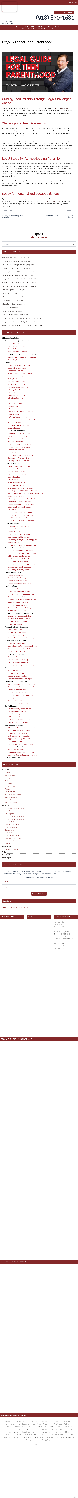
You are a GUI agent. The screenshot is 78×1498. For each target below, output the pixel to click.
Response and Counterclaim (19, 387)
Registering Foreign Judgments (20, 744)
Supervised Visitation (16, 496)
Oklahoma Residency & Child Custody (14, 216)
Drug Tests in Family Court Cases (13, 301)
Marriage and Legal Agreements (17, 341)
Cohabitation (13, 349)
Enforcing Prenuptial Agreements (21, 360)
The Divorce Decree (15, 409)
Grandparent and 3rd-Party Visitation (22, 504)
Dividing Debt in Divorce (18, 436)
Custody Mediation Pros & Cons (20, 649)
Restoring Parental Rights (10, 308)
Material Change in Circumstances (21, 564)
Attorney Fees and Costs (17, 733)
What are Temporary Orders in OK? (13, 297)
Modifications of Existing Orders (20, 551)
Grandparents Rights (11, 827)
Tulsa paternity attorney (52, 201)
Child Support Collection (16, 817)
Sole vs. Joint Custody (16, 472)
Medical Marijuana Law (12, 849)
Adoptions (7, 1421)
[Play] (37, 72)
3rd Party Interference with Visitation (22, 491)
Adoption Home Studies (17, 676)
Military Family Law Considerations (19, 613)
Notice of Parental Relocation (22, 521)
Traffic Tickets (9, 781)
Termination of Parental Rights (20, 679)
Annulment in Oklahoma (17, 352)
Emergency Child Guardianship (20, 695)
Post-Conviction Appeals (13, 795)
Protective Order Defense (13, 838)
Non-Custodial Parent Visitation (20, 488)
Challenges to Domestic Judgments (22, 728)
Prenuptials (8, 833)
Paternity (7, 1438)
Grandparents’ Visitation (17, 581)
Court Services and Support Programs (22, 755)
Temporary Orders (15, 404)
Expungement (30, 1429)
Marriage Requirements (17, 344)
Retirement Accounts (16, 450)
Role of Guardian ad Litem (18, 693)
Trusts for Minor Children (18, 722)
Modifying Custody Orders (18, 562)
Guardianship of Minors (17, 690)
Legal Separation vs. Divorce (19, 365)
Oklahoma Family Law (10, 338)
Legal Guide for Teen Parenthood (27, 42)
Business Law (6, 847)
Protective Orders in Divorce (19, 592)
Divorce (8, 363)
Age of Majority (14, 543)
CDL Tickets (9, 784)
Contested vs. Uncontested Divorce (21, 412)
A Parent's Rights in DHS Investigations (14, 290)
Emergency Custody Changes (19, 567)
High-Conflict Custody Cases (19, 507)
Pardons (7, 789)
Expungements (10, 786)
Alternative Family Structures (16, 627)
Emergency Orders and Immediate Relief (24, 594)
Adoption (8, 668)
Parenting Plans (14, 477)
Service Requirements (16, 382)
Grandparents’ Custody (17, 578)
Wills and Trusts (14, 717)
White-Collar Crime (11, 797)
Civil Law (8, 1427)
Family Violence (11, 586)
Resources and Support (14, 747)
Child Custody (9, 811)
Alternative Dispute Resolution (17, 641)
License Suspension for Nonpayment (22, 529)
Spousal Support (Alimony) (18, 442)
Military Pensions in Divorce (22, 455)
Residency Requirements (18, 376)
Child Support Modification (16, 819)
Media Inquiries (7, 858)
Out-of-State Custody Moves (22, 515)
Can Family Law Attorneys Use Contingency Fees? (18, 265)
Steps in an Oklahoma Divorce (20, 374)
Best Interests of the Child (18, 469)
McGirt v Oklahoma (11, 803)
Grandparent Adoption (16, 575)
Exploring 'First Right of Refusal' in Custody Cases (18, 268)
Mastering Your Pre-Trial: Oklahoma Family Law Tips (19, 272)
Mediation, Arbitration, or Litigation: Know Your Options (19, 286)
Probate (4, 852)
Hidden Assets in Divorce (18, 439)
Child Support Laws (12, 524)
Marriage (58, 1432)
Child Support (9, 814)
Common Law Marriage (17, 346)
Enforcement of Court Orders (19, 736)
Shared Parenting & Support (19, 534)
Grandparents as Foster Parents (20, 583)
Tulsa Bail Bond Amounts (10, 855)
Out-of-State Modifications (21, 559)
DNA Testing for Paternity (18, 662)
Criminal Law (68, 1427)
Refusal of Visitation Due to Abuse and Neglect (26, 493)
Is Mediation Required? (17, 643)
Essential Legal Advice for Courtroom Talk (15, 258)
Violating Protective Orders (18, 603)
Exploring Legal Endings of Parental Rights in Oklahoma (20, 283)
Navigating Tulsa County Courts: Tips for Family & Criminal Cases (23, 322)
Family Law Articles (13, 252)
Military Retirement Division (19, 619)
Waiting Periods (14, 390)
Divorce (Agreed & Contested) (14, 808)
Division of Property (16, 398)
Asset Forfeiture (10, 792)
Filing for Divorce (15, 379)
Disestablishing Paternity (18, 660)
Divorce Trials (13, 406)
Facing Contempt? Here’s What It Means (15, 315)
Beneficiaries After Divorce (18, 714)
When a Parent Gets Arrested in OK (13, 304)
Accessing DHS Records (17, 750)
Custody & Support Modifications (18, 548)
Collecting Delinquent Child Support (22, 540)
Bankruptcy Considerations (18, 458)
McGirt (67, 1432)
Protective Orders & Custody (19, 597)
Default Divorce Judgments (18, 417)
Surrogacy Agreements (17, 633)
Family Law (5, 806)
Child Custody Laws (13, 464)
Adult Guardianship (15, 701)
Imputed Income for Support (19, 526)
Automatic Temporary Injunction (21, 384)
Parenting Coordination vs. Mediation (22, 646)
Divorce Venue (13, 414)
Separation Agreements (17, 368)
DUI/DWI (18, 1429)
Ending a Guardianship (17, 698)
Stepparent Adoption (16, 673)
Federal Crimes (10, 800)
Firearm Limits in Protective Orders (22, 600)
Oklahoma (43, 1435)
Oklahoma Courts (57, 1435)
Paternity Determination (12, 825)
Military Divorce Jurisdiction (19, 616)
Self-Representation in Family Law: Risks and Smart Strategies (22, 318)
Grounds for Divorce (16, 371)
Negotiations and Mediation (19, 395)
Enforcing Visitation (16, 485)
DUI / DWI (8, 778)
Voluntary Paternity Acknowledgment (22, 657)
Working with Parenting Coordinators (22, 499)
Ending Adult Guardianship (18, 703)
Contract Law (55, 1427)
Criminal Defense (7, 770)
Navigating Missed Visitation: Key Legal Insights (17, 276)
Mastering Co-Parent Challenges (12, 311)
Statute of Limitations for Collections (22, 545)
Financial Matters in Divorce (16, 431)
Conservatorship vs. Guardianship (21, 684)
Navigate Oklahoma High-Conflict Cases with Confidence (20, 279)
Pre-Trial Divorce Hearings (18, 401)
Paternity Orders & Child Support (21, 665)
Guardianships (9, 830)
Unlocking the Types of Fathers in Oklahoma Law (18, 261)
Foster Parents (10, 841)
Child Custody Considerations (20, 466)
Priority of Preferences (17, 483)
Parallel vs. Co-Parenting (17, 474)
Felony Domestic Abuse (17, 611)
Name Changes (14, 428)
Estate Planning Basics (17, 712)
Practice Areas (10, 765)
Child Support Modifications (19, 556)
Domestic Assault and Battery (19, 608)
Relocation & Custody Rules (21, 513)
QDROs (14, 453)
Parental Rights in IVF (16, 635)
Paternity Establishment (14, 654)
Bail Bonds (33, 1421)
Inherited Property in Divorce (19, 425)
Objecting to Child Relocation (22, 518)
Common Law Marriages (24, 1427)
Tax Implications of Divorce (19, 447)
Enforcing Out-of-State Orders (20, 731)
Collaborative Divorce (16, 652)
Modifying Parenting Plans (18, 570)
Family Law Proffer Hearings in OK (13, 293)
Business (45, 1421)
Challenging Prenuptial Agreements (22, 357)
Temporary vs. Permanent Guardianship (23, 687)
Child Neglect (9, 822)
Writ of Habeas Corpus (13, 758)
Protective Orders (15, 589)
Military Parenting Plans (17, 622)
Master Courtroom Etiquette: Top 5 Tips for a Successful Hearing (23, 326)
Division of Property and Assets (20, 434)
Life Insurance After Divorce (19, 720)
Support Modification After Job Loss (22, 553)
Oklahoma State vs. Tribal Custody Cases (62, 216)
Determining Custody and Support (21, 420)
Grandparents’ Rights (13, 572)
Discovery (12, 393)
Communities (41, 1427)
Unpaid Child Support (16, 532)
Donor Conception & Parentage (20, 630)
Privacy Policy (39, 1445)
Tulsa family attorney (61, 108)
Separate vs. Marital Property (19, 423)
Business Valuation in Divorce (19, 444)
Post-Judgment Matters (14, 725)
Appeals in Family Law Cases (19, 739)
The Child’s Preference (17, 480)
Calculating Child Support (18, 537)
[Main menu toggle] (73, 2)
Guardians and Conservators (16, 682)
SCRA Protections (15, 624)
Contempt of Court (15, 741)
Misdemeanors (10, 776)
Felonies (7, 773)
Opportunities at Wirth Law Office (15, 907)
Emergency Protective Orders (19, 605)
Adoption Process (15, 671)
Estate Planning (11, 706)
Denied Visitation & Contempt (19, 502)
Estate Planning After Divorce (19, 709)
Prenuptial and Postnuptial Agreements (20, 355)
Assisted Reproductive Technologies (22, 638)
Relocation (12, 510)
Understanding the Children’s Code (22, 752)
